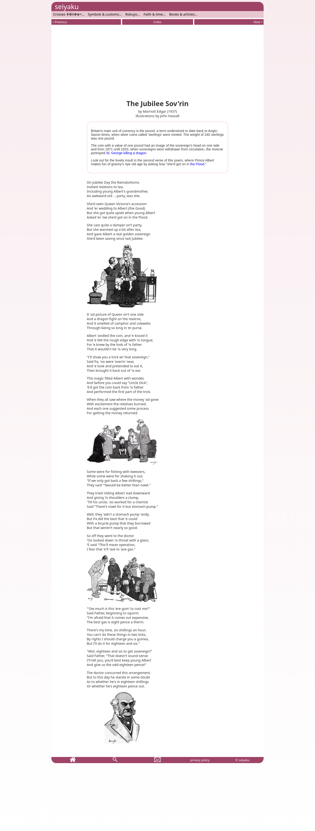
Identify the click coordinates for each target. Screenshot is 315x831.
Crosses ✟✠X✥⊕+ (67, 14)
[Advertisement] (157, 61)
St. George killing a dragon (126, 153)
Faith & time (153, 14)
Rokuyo (131, 14)
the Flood (197, 164)
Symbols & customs (103, 14)
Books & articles (182, 14)
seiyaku (67, 6)
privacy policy (200, 760)
